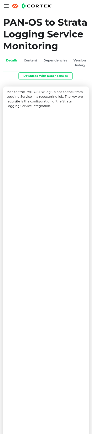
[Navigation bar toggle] (6, 6)
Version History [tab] (80, 62)
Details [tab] (11, 60)
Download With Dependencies (45, 75)
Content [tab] (30, 60)
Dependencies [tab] (55, 60)
